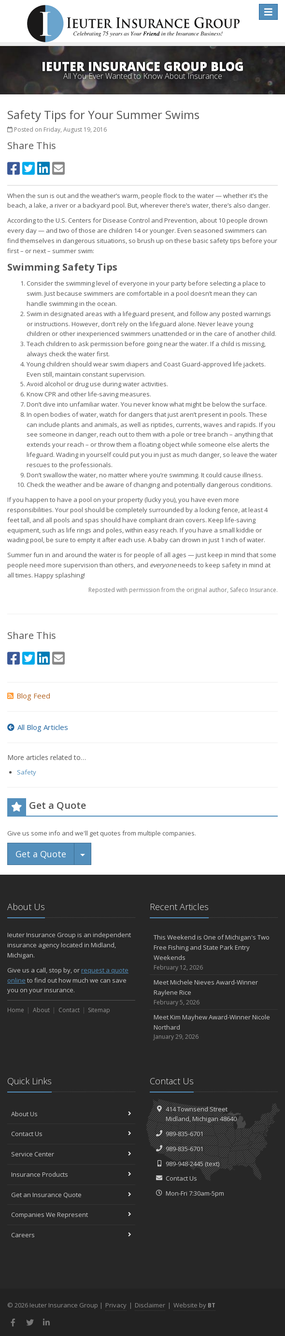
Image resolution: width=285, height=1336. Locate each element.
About (41, 1010)
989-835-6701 (184, 1133)
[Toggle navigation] (268, 12)
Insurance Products (71, 1174)
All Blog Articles (37, 727)
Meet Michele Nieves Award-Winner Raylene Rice (214, 992)
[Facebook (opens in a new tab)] (13, 168)
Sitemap (99, 1010)
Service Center (71, 1154)
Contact (69, 1010)
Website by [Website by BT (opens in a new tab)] (194, 1305)
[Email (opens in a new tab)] (58, 168)
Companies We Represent (71, 1214)
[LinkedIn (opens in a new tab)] (43, 168)
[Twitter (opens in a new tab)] (28, 168)
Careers (71, 1234)
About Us (71, 1113)
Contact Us (71, 1133)
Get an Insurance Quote (71, 1194)
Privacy (116, 1305)
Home (15, 1010)
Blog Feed (28, 695)
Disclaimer (150, 1305)
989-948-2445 (184, 1163)
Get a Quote (40, 854)
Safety (26, 772)
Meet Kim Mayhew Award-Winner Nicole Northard (214, 1027)
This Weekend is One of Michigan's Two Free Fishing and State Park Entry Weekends (214, 952)
